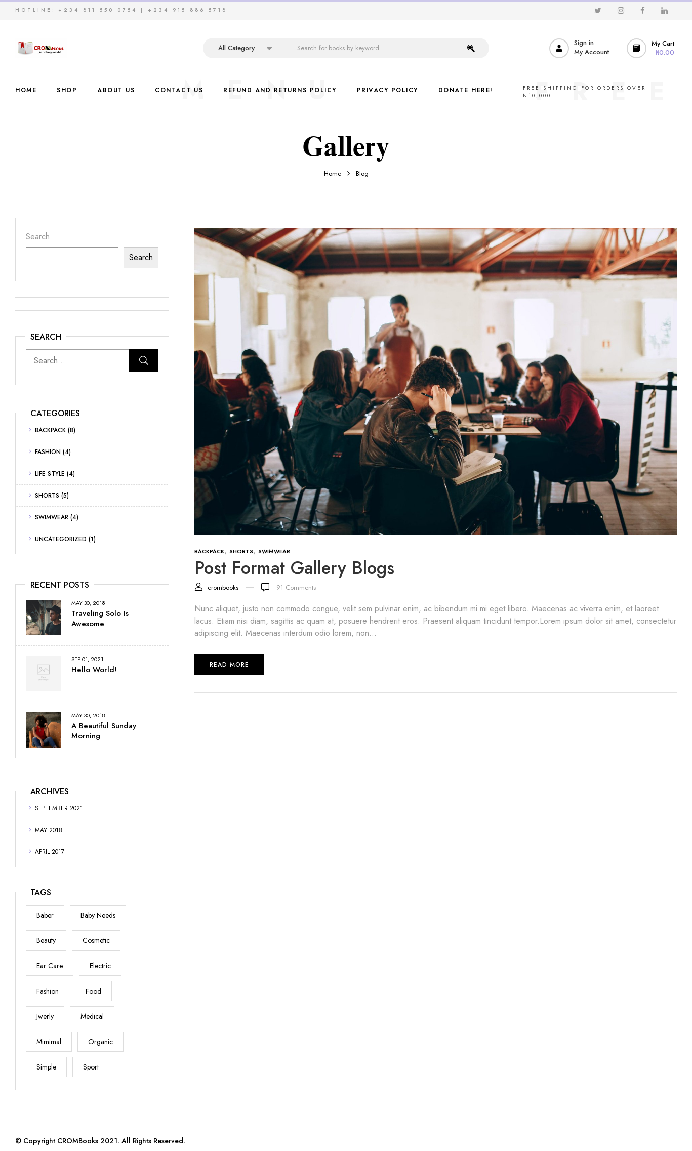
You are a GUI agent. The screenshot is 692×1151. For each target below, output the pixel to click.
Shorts (47, 495)
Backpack (50, 430)
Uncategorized (61, 539)
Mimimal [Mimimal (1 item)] (48, 1042)
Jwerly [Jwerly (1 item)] (45, 1016)
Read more (229, 664)
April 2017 (49, 851)
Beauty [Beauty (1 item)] (46, 940)
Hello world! (94, 669)
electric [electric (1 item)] (100, 966)
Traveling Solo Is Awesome (100, 618)
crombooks (223, 587)
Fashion (48, 452)
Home (332, 173)
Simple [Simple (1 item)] (46, 1067)
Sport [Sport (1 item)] (91, 1067)
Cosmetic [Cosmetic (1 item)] (96, 940)
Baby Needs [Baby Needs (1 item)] (97, 915)
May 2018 (48, 830)
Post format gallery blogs (294, 568)
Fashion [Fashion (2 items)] (47, 991)
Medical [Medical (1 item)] (92, 1016)
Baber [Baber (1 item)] (45, 915)
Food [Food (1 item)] (93, 991)
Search (38, 236)
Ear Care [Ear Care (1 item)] (49, 966)
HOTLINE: (35, 10)
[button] (652, 48)
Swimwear (51, 517)
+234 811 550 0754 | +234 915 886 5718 (142, 10)
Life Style (50, 473)
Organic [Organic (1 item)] (100, 1042)
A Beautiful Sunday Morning (103, 731)
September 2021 (59, 808)
